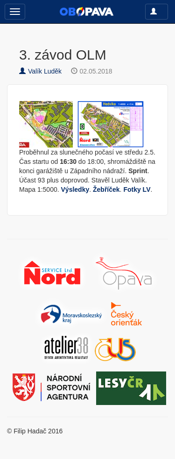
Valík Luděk (40, 71)
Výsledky (75, 189)
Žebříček (106, 189)
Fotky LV (136, 189)
